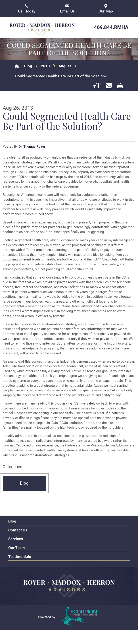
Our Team (16, 547)
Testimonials (19, 556)
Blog (28, 66)
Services (15, 539)
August (65, 66)
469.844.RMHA (111, 27)
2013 (45, 66)
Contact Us (17, 530)
